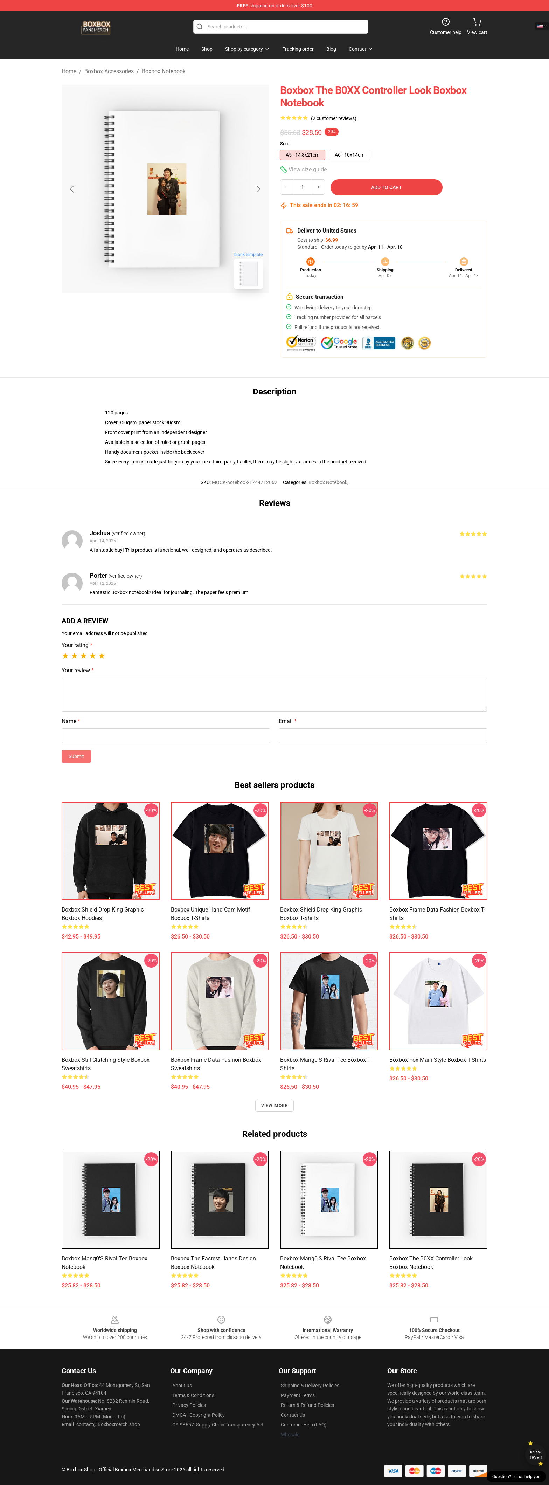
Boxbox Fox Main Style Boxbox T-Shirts (437, 1060)
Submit (76, 756)
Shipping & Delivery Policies (310, 1385)
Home (69, 71)
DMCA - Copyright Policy (198, 1415)
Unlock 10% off (536, 1454)
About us (182, 1385)
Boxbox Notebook (164, 71)
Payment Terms (298, 1395)
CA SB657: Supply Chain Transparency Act (218, 1425)
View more (274, 1105)
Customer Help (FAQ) (304, 1425)
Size (285, 143)
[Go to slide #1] (147, 309)
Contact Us (293, 1415)
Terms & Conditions (193, 1395)
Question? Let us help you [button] (516, 1476)
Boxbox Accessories (109, 71)
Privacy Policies (189, 1405)
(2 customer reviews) (333, 118)
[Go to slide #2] (183, 309)
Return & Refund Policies (307, 1405)
